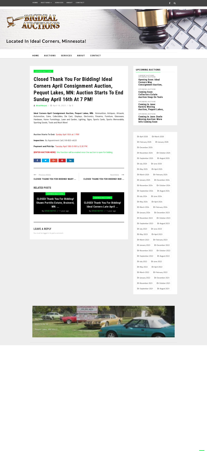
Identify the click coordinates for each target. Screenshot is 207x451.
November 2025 (146, 151)
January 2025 (145, 179)
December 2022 (163, 244)
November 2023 (146, 217)
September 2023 (146, 222)
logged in (46, 232)
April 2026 (144, 135)
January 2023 (145, 244)
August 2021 (165, 287)
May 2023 (144, 233)
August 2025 (165, 157)
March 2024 (144, 206)
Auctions (45, 3)
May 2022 (144, 265)
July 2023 (143, 227)
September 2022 (146, 255)
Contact (80, 3)
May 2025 (144, 168)
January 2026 (163, 141)
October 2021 (164, 282)
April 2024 (158, 200)
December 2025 (146, 146)
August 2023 (165, 222)
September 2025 (146, 157)
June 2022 (158, 260)
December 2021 (163, 276)
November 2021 (146, 282)
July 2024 (143, 195)
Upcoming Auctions (147, 75)
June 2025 (158, 162)
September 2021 (146, 287)
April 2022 (158, 265)
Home (35, 3)
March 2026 (159, 135)
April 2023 (158, 233)
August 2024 (165, 189)
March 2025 (144, 173)
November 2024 (146, 184)
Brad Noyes (41, 104)
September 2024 (146, 189)
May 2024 (144, 200)
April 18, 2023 (59, 104)
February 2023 (161, 238)
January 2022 (145, 276)
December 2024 (163, 179)
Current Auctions (146, 74)
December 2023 (163, 211)
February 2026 (145, 141)
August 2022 (165, 255)
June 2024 (158, 195)
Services (59, 3)
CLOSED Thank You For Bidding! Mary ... (55, 177)
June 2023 (158, 227)
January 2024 (145, 211)
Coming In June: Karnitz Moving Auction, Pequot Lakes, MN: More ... (151, 107)
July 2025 (143, 162)
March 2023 (144, 238)
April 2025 (158, 168)
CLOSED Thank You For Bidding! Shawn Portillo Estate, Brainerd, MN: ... (55, 201)
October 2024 (164, 184)
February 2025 (161, 173)
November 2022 (146, 249)
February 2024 (161, 206)
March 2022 (144, 271)
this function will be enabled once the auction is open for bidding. (73, 150)
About (70, 3)
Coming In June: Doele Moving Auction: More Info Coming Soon (150, 118)
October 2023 (164, 217)
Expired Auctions (43, 70)
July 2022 (143, 260)
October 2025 (164, 151)
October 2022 (164, 249)
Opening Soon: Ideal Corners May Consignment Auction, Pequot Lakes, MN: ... (150, 82)
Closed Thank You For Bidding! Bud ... (103, 177)
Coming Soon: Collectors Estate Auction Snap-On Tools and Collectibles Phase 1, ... (150, 95)
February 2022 (161, 271)
